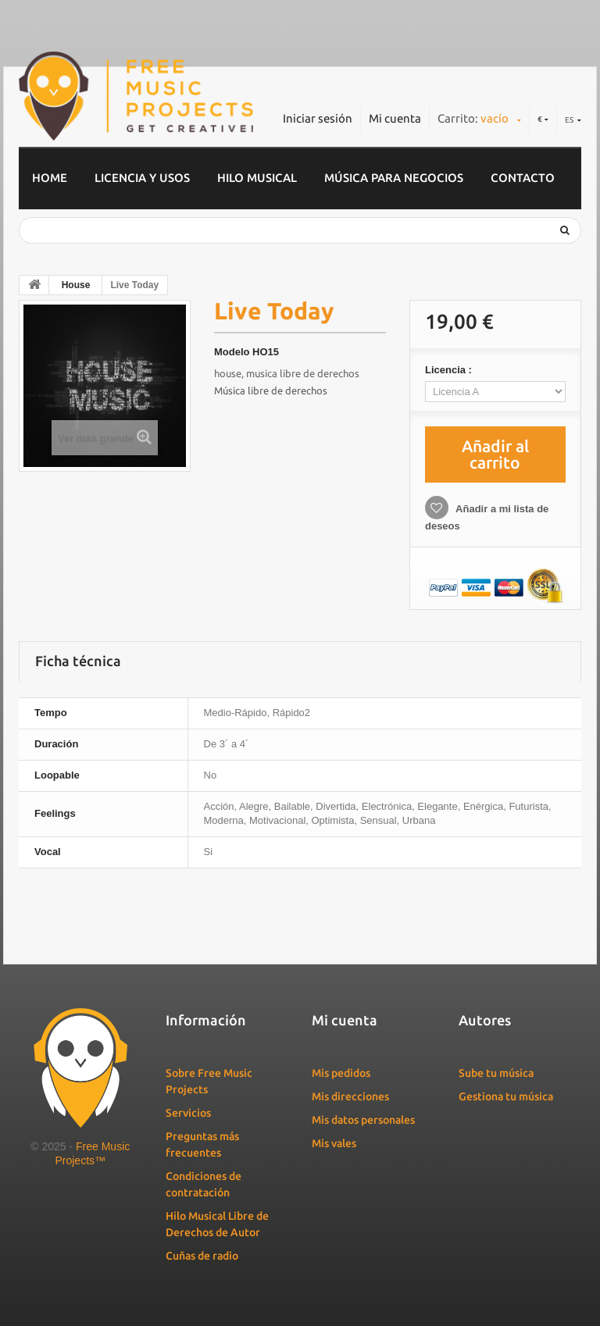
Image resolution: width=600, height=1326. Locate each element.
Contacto (523, 177)
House (76, 285)
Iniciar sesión (317, 118)
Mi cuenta (395, 118)
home (49, 177)
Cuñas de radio (202, 1255)
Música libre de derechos (270, 390)
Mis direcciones (350, 1096)
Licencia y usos (142, 177)
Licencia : (450, 370)
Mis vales (334, 1143)
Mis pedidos (341, 1073)
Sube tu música (496, 1073)
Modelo (232, 352)
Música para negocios (393, 177)
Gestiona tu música (506, 1096)
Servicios (188, 1113)
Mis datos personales (363, 1120)
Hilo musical (257, 177)
